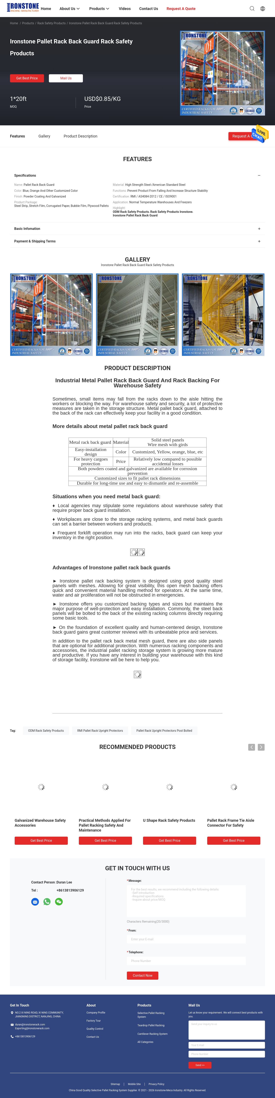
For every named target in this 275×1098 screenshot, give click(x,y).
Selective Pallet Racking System (151, 1015)
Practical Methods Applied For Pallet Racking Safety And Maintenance (105, 825)
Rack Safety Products (51, 23)
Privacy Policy (156, 1084)
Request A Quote (246, 136)
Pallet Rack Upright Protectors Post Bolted (164, 730)
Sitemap (115, 1084)
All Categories (145, 1042)
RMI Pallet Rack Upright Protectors (100, 730)
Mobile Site (134, 1084)
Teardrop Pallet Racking (151, 1025)
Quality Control (94, 1028)
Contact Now (142, 975)
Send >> (200, 1065)
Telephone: (136, 952)
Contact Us (92, 1036)
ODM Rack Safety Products (46, 730)
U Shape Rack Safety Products (169, 820)
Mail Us (66, 78)
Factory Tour (93, 1020)
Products (28, 23)
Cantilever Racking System (153, 1033)
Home (14, 23)
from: (132, 930)
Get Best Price (27, 78)
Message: (135, 880)
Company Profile (95, 1012)
